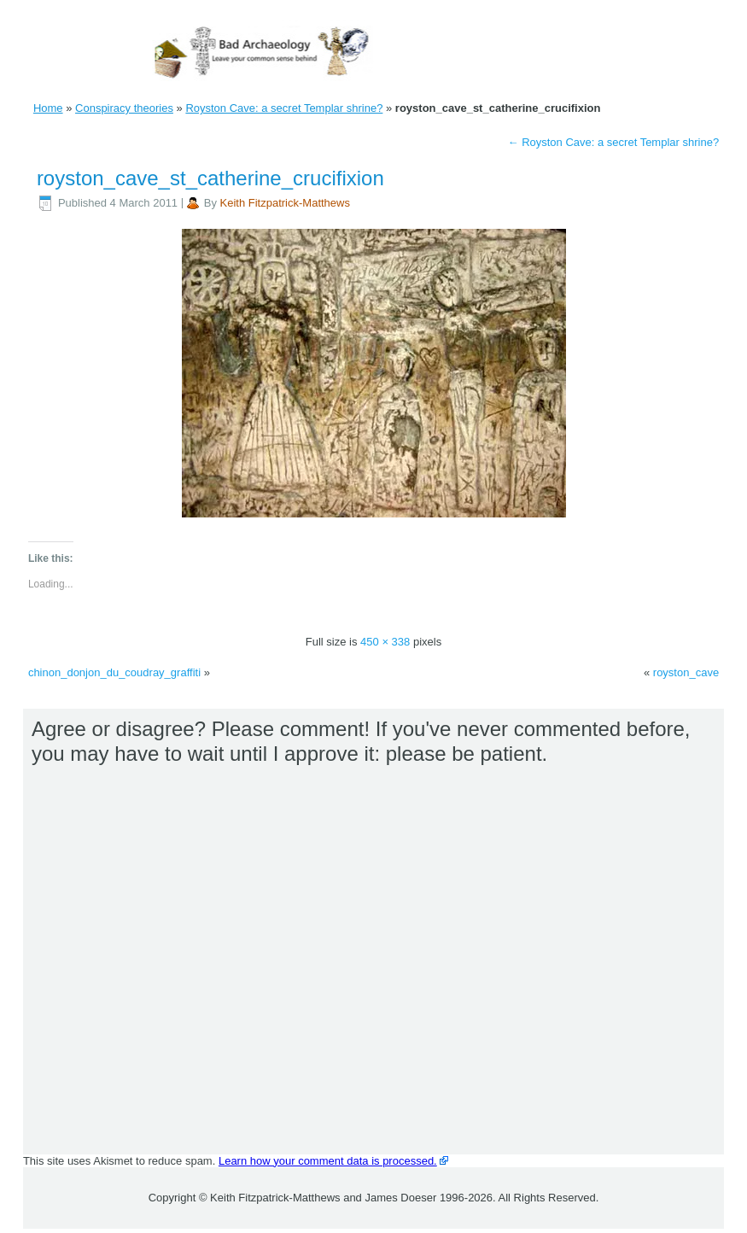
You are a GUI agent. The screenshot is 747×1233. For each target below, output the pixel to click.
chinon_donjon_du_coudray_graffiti (114, 672)
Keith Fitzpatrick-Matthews (285, 202)
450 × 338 (385, 641)
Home (48, 108)
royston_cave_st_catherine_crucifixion (210, 178)
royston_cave (686, 672)
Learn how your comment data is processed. (328, 1160)
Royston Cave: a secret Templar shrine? (283, 108)
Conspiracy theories (124, 108)
